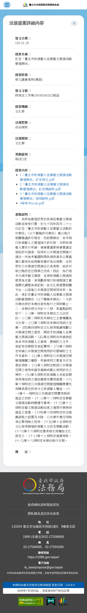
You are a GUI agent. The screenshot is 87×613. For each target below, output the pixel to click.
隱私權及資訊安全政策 (43, 513)
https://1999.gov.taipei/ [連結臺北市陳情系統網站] (43, 557)
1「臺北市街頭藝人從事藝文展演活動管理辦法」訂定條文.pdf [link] (46, 177)
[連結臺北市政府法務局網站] (43, 486)
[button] (74, 23)
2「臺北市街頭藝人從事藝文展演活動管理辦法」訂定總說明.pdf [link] (44, 186)
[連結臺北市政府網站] (62, 602)
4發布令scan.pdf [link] (32, 203)
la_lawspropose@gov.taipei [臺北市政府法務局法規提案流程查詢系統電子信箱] (43, 567)
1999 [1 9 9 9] (26, 536)
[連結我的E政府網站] (51, 601)
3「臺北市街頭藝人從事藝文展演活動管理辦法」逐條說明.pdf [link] (46, 196)
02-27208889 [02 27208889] (53, 536)
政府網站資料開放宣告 (43, 504)
